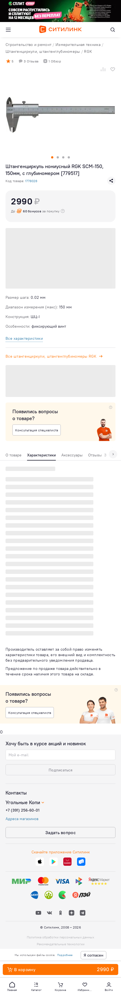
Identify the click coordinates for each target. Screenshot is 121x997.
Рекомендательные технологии (61, 944)
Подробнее (64, 955)
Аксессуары (72, 455)
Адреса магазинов (22, 818)
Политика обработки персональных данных (60, 937)
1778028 (31, 181)
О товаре (14, 455)
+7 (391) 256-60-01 (23, 810)
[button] (12, 986)
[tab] (14, 456)
